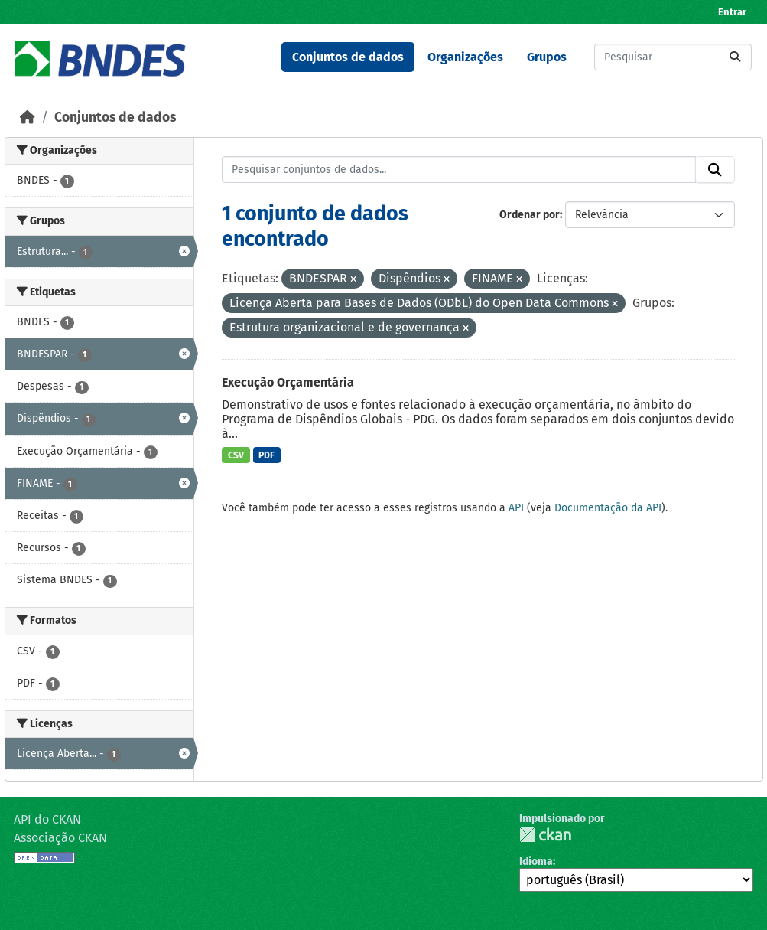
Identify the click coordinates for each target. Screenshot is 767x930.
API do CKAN (47, 819)
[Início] (27, 117)
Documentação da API (607, 507)
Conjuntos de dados (348, 57)
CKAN (545, 835)
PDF (266, 455)
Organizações (465, 57)
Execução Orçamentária (288, 382)
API (516, 507)
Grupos (547, 57)
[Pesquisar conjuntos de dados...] (673, 57)
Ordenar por (529, 214)
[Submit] (735, 57)
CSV (236, 455)
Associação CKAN (60, 837)
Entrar (732, 12)
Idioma (536, 861)
